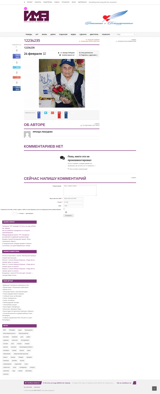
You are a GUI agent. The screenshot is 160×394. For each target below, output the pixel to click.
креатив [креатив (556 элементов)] (5, 348)
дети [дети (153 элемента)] (22, 338)
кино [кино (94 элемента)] (12, 345)
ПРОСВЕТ (30, 2)
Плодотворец (47, 2)
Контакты (38, 388)
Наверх (133, 43)
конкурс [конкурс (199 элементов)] (19, 345)
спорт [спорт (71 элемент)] (26, 365)
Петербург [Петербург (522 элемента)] (12, 331)
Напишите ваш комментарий (126, 45)
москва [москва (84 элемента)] (14, 351)
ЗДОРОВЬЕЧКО (82, 2)
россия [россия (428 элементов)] (22, 362)
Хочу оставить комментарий (77, 170)
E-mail (59, 204)
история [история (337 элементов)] (5, 345)
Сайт (59, 207)
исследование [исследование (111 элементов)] (25, 341)
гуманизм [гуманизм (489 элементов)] (14, 338)
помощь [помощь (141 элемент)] (13, 358)
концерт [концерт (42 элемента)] (27, 345)
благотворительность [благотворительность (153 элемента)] (9, 334)
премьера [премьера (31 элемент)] (6, 362)
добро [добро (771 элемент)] (28, 338)
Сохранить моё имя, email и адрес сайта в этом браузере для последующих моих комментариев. (31, 211)
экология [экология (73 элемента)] (5, 375)
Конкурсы (38, 2)
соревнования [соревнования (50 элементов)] (7, 365)
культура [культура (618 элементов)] (13, 348)
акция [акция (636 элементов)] (20, 331)
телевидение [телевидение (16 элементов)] (23, 368)
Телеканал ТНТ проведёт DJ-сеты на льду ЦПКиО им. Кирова (49, 384)
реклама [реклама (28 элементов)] (14, 362)
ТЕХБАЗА (56, 2)
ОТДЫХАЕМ (66, 34)
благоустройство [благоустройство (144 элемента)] (23, 334)
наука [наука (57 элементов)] (28, 351)
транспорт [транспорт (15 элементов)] (6, 372)
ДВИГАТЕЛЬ (99, 34)
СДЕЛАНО (87, 34)
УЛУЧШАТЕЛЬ (65, 2)
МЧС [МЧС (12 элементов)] (4, 331)
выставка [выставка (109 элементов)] (6, 338)
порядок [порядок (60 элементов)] (21, 358)
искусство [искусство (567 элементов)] (15, 341)
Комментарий (57, 187)
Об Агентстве (28, 388)
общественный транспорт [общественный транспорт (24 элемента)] (21, 355)
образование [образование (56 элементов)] (6, 355)
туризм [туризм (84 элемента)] (20, 372)
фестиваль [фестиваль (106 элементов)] (29, 372)
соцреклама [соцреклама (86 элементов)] (18, 365)
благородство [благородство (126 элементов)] (29, 331)
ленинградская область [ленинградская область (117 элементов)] (25, 348)
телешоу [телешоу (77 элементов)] (32, 368)
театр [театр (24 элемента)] (14, 368)
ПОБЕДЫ (29, 34)
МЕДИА (77, 34)
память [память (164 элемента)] (5, 358)
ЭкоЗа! (74, 2)
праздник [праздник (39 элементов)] (29, 358)
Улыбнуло (112, 34)
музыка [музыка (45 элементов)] (22, 351)
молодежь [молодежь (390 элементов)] (6, 351)
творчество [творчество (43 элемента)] (6, 368)
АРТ (37, 34)
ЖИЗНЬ (46, 34)
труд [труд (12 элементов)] (13, 372)
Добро (55, 34)
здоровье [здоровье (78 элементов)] (6, 341)
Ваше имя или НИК (55, 200)
